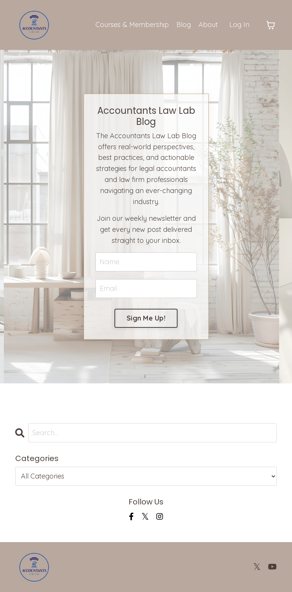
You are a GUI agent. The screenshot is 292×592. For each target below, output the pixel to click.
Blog (183, 24)
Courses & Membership (132, 24)
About (208, 24)
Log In (239, 24)
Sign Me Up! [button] (146, 318)
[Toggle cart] (271, 25)
